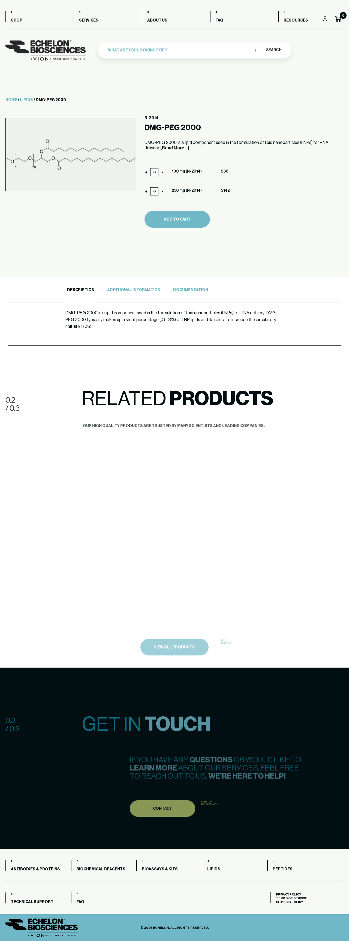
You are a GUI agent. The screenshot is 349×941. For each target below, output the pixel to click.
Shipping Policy (289, 902)
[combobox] (180, 49)
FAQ (219, 20)
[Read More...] (174, 148)
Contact (162, 817)
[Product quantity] (154, 172)
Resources (296, 20)
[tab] (79, 290)
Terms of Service (291, 898)
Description (80, 290)
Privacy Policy (288, 894)
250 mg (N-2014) (187, 190)
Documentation (190, 290)
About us (157, 20)
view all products (174, 657)
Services (88, 20)
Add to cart (177, 219)
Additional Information (133, 290)
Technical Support (32, 902)
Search (273, 48)
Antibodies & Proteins (35, 869)
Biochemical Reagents (100, 869)
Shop (16, 20)
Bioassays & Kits (160, 869)
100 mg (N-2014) (187, 171)
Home (11, 100)
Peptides (283, 869)
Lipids (26, 100)
